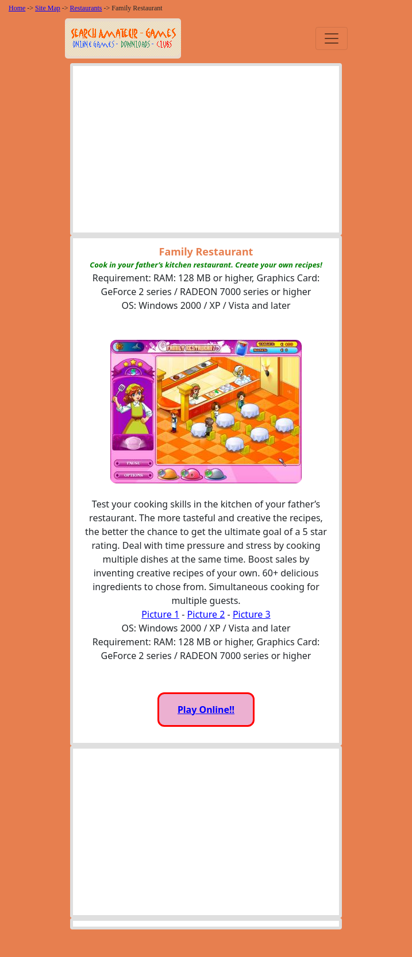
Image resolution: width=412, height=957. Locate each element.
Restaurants (86, 8)
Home (17, 8)
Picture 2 (206, 614)
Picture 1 (160, 614)
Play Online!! (206, 709)
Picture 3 (252, 614)
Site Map (47, 8)
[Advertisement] (206, 152)
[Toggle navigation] (331, 38)
